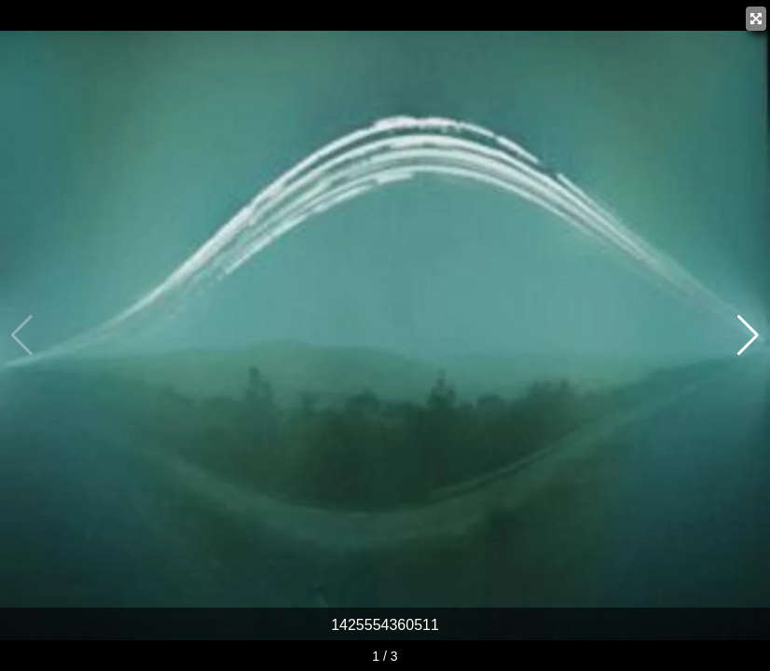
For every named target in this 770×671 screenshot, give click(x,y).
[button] (748, 335)
